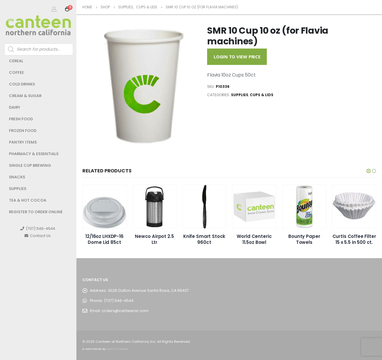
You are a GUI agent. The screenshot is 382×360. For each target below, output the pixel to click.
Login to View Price (237, 57)
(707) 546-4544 (37, 228)
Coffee (16, 72)
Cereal (16, 61)
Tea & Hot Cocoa (27, 200)
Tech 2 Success (117, 349)
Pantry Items (23, 142)
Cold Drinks (22, 84)
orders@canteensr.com (125, 310)
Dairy (14, 107)
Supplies (17, 188)
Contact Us (37, 235)
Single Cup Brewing (30, 165)
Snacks (17, 177)
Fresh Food (21, 119)
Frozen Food (22, 130)
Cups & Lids (261, 94)
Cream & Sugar (25, 96)
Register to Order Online (36, 212)
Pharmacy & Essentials (33, 154)
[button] (368, 170)
